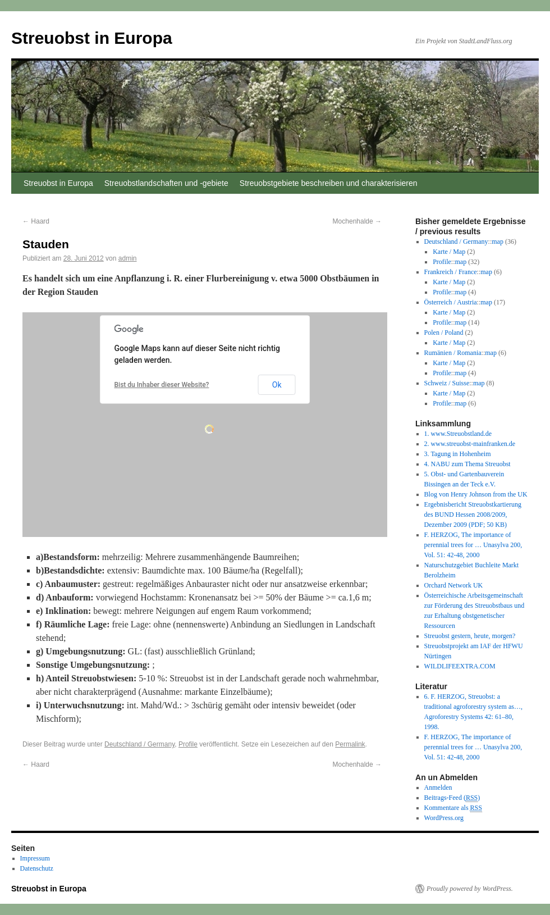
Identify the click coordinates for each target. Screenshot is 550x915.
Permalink (350, 744)
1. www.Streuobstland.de (458, 434)
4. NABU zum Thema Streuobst (467, 464)
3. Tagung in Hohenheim (457, 454)
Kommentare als (453, 808)
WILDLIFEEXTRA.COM (460, 666)
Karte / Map (449, 252)
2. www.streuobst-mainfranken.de (470, 444)
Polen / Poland (444, 332)
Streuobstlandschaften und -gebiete (166, 183)
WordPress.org (444, 818)
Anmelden (438, 787)
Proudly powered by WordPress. (470, 889)
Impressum (35, 858)
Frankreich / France (450, 272)
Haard (35, 221)
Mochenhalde (357, 221)
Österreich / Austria (450, 302)
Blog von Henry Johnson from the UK (476, 494)
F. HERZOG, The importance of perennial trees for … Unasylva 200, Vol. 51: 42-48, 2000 (473, 545)
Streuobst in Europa (91, 38)
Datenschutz (36, 868)
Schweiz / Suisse (447, 383)
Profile (188, 744)
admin (127, 258)
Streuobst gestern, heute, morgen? (470, 636)
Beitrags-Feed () (452, 798)
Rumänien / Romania (453, 353)
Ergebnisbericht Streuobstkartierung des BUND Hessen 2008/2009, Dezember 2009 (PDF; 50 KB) (472, 514)
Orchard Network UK (453, 585)
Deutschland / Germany (139, 744)
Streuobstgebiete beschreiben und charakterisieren (329, 183)
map (497, 241)
